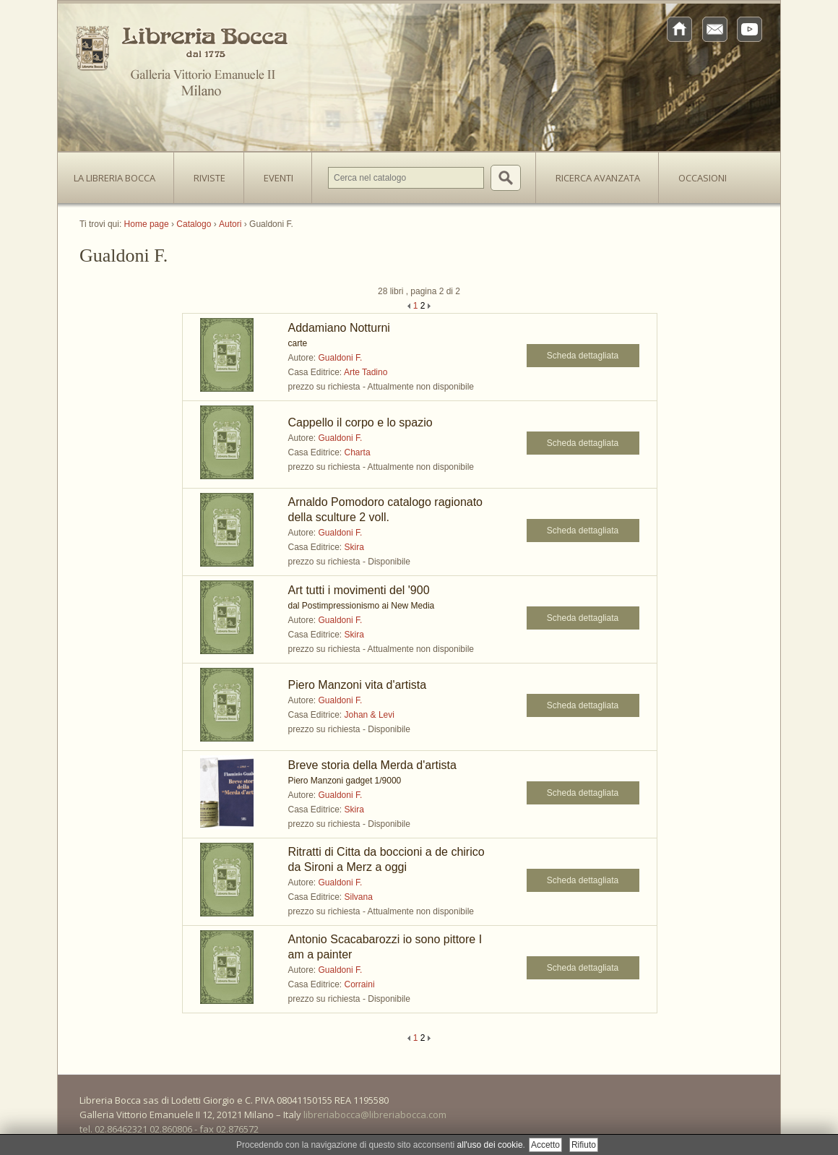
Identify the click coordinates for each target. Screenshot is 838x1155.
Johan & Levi (369, 715)
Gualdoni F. (341, 358)
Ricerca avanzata (598, 177)
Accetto (545, 1145)
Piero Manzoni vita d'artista (357, 685)
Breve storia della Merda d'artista (372, 765)
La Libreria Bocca (120, 173)
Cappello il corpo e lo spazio (360, 422)
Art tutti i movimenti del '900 (359, 590)
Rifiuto (583, 1145)
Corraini (360, 984)
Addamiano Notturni (339, 328)
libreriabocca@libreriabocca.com (374, 1114)
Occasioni (702, 177)
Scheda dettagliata (582, 356)
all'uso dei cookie (490, 1145)
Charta (358, 452)
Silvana (359, 897)
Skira (354, 547)
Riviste (206, 173)
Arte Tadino (366, 372)
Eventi (278, 177)
